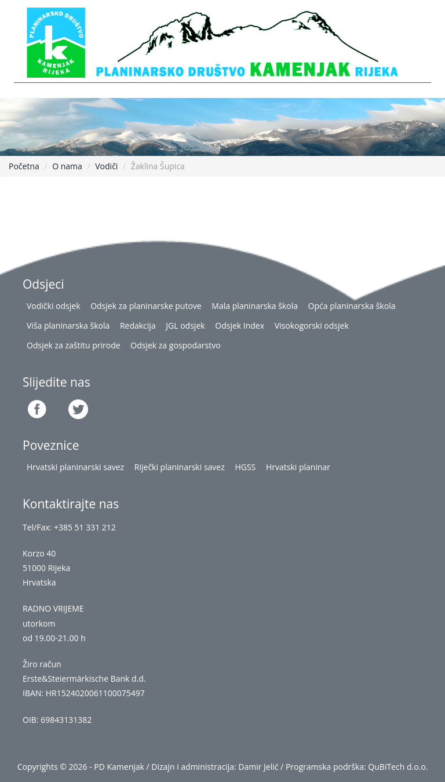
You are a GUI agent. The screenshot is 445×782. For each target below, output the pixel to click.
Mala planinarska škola (254, 305)
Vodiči (106, 166)
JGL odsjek (185, 325)
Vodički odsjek (54, 305)
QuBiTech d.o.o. (398, 766)
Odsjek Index (239, 325)
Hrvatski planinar (298, 466)
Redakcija (138, 325)
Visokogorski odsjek (312, 325)
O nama (67, 166)
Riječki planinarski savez (179, 466)
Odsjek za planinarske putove (146, 305)
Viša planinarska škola (68, 325)
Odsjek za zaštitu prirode (74, 345)
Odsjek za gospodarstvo (175, 345)
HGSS (245, 466)
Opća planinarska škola (352, 305)
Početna (24, 166)
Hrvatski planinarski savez (75, 466)
